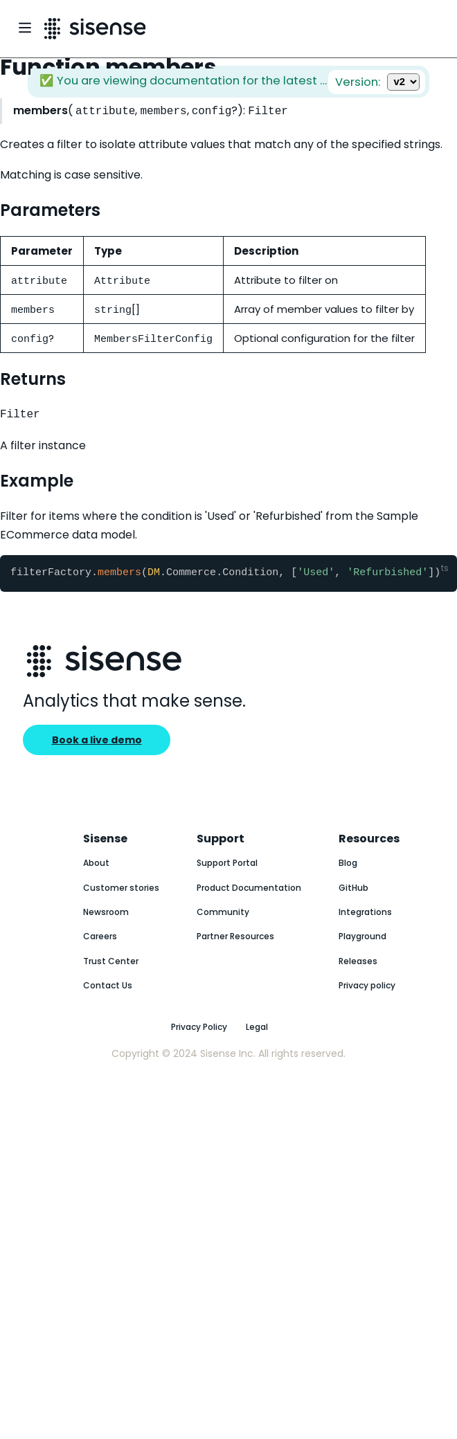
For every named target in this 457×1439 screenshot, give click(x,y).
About (96, 865)
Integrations (365, 914)
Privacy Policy (199, 1029)
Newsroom (106, 914)
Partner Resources (235, 938)
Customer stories (121, 890)
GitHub (353, 890)
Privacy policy (367, 987)
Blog (348, 865)
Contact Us (107, 987)
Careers (100, 938)
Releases (358, 963)
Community (223, 914)
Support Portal (227, 865)
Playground (362, 938)
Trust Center (110, 963)
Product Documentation (249, 890)
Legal (257, 1029)
